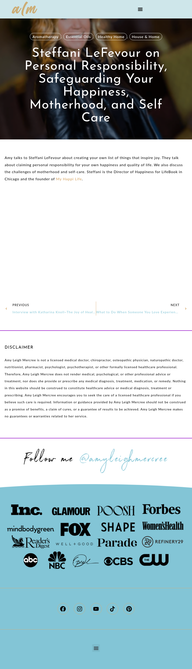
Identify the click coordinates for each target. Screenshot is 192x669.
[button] (140, 9)
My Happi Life (69, 179)
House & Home (146, 36)
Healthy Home (111, 36)
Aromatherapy (45, 36)
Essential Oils (78, 36)
